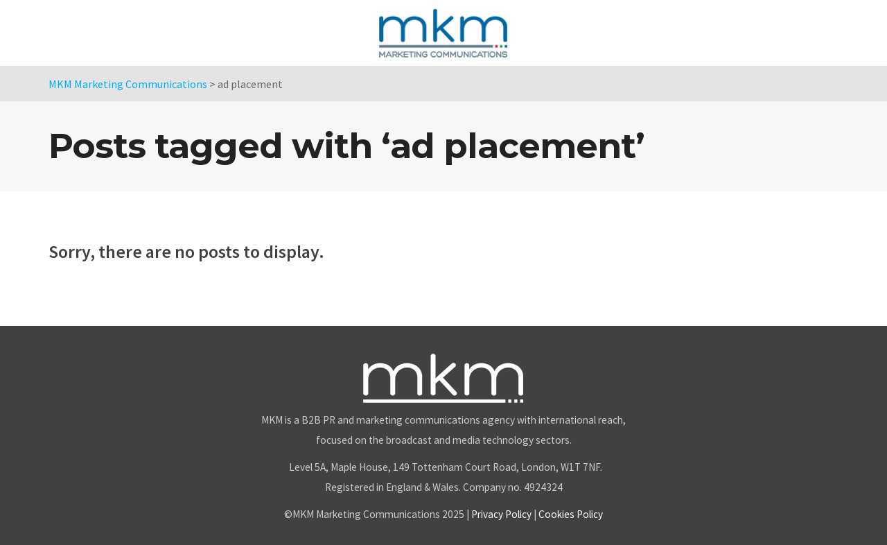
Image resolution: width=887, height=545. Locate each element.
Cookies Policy (570, 514)
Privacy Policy (501, 514)
